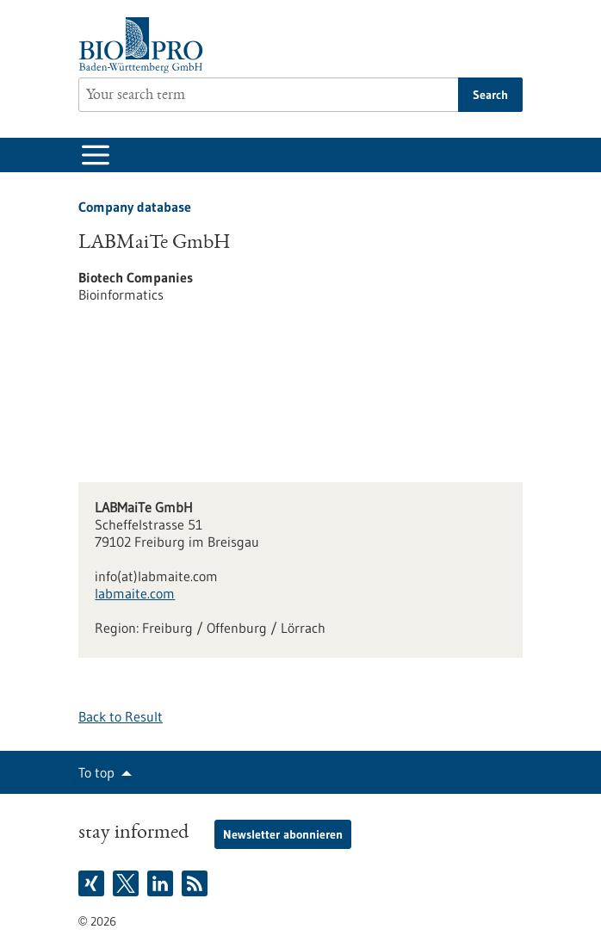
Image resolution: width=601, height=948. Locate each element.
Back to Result (120, 716)
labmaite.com (135, 593)
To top (96, 772)
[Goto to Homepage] (145, 45)
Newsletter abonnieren (283, 834)
